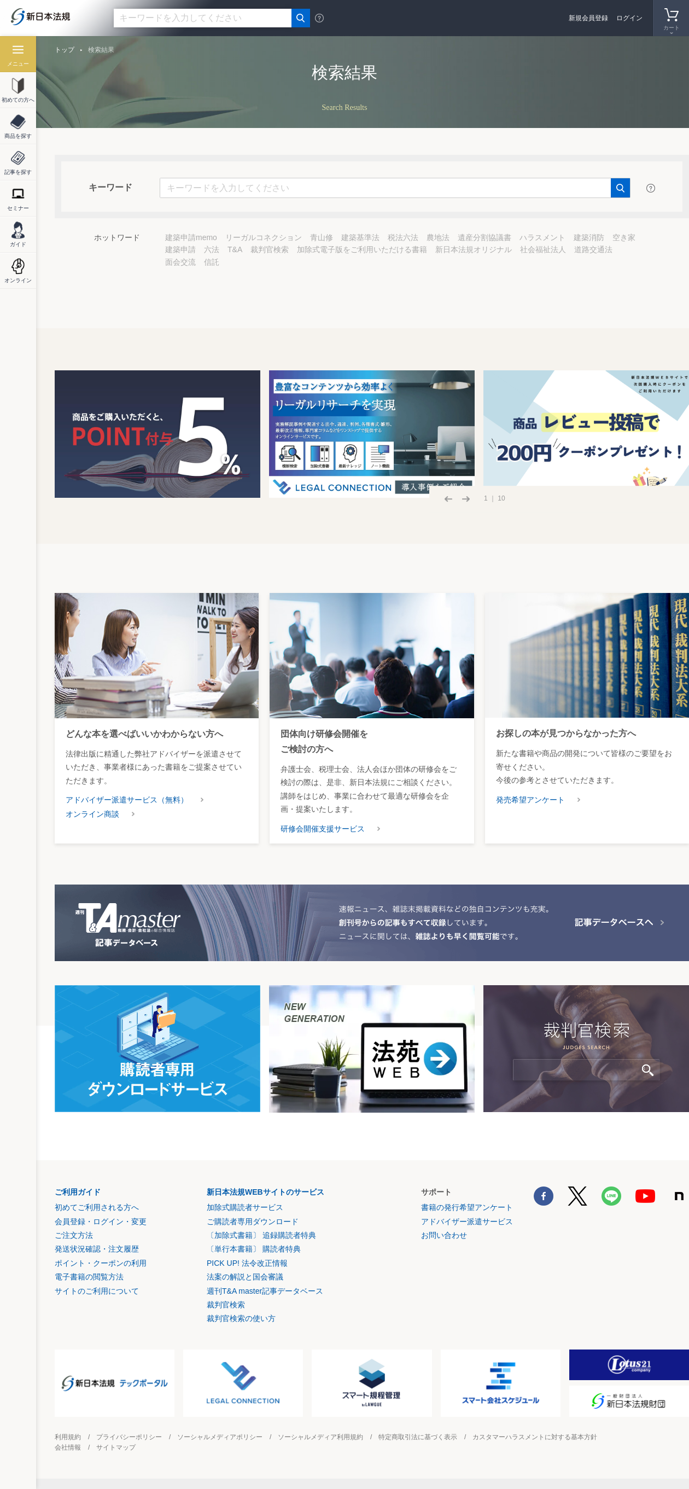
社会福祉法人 (543, 249)
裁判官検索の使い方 (241, 1318)
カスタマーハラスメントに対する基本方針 (534, 1437)
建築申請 (180, 249)
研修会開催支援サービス (323, 828)
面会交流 (180, 262)
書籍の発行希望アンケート (467, 1207)
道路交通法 (593, 249)
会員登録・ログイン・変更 (101, 1221)
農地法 (438, 237)
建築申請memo (191, 237)
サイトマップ (116, 1447)
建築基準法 (360, 237)
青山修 (321, 237)
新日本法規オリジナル (473, 249)
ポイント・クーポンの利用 (101, 1263)
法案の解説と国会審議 (245, 1276)
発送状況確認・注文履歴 (97, 1248)
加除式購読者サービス (245, 1207)
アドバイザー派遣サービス (467, 1221)
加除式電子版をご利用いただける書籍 (362, 249)
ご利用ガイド (78, 1192)
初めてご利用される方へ (97, 1207)
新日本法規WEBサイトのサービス (265, 1192)
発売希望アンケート (530, 799)
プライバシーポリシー (129, 1437)
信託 (211, 262)
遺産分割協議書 (484, 237)
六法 (211, 249)
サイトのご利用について (97, 1291)
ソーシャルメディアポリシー (219, 1437)
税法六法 (403, 237)
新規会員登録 (588, 18)
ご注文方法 (74, 1235)
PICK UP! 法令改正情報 (247, 1263)
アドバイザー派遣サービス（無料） (127, 799)
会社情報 (68, 1447)
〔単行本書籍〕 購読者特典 (254, 1248)
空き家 (623, 237)
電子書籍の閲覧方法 (89, 1276)
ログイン (629, 18)
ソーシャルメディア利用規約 (320, 1437)
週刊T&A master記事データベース (265, 1291)
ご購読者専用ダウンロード (253, 1221)
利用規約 (68, 1437)
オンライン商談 (92, 814)
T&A (234, 249)
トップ (64, 50)
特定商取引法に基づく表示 (417, 1437)
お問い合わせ (444, 1235)
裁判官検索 (269, 249)
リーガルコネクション (263, 237)
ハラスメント (542, 237)
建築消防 (589, 237)
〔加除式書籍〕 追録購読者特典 (261, 1235)
